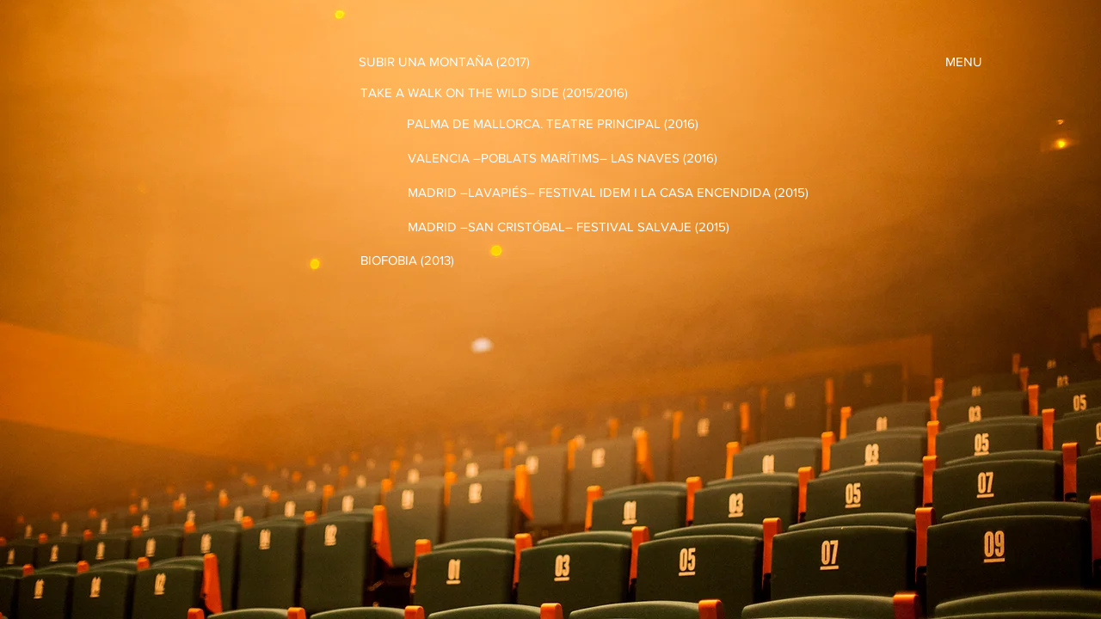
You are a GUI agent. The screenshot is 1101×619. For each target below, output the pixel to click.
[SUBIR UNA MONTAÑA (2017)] (444, 61)
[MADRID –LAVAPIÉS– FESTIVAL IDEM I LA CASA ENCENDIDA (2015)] (608, 192)
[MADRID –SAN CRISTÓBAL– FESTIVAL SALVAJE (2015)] (568, 226)
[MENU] (963, 61)
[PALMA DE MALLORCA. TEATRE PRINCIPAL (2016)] (552, 123)
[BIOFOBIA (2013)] (407, 259)
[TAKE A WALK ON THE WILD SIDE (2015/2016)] (494, 92)
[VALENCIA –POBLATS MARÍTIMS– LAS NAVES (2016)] (562, 157)
